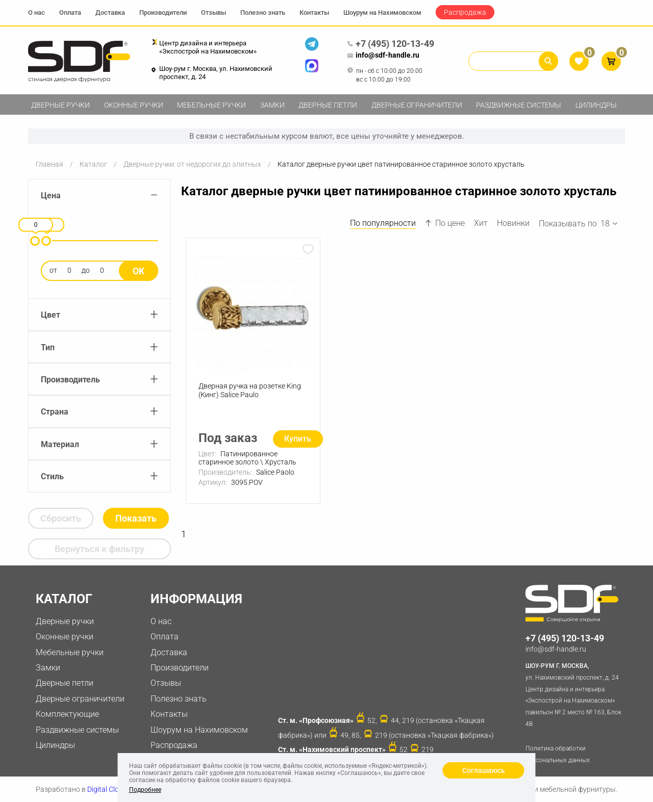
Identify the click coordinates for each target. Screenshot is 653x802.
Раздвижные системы (518, 105)
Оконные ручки (133, 105)
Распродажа (465, 12)
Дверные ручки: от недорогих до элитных (192, 164)
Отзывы (213, 12)
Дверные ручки (60, 105)
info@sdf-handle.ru (383, 55)
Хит (481, 223)
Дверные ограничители (416, 105)
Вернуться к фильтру (99, 549)
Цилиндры (596, 105)
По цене (445, 223)
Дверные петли (327, 105)
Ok (138, 271)
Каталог (93, 164)
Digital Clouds (109, 789)
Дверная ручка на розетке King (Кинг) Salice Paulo (249, 390)
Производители (163, 12)
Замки (272, 105)
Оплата (70, 12)
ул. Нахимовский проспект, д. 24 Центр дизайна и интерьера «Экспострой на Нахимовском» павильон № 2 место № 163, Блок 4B (575, 694)
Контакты (314, 12)
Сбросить (60, 518)
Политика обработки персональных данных (557, 754)
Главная (49, 164)
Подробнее (145, 790)
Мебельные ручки (211, 105)
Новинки (513, 223)
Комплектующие (67, 714)
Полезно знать (262, 12)
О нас (36, 12)
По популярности (383, 223)
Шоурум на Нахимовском (382, 12)
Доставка (110, 12)
